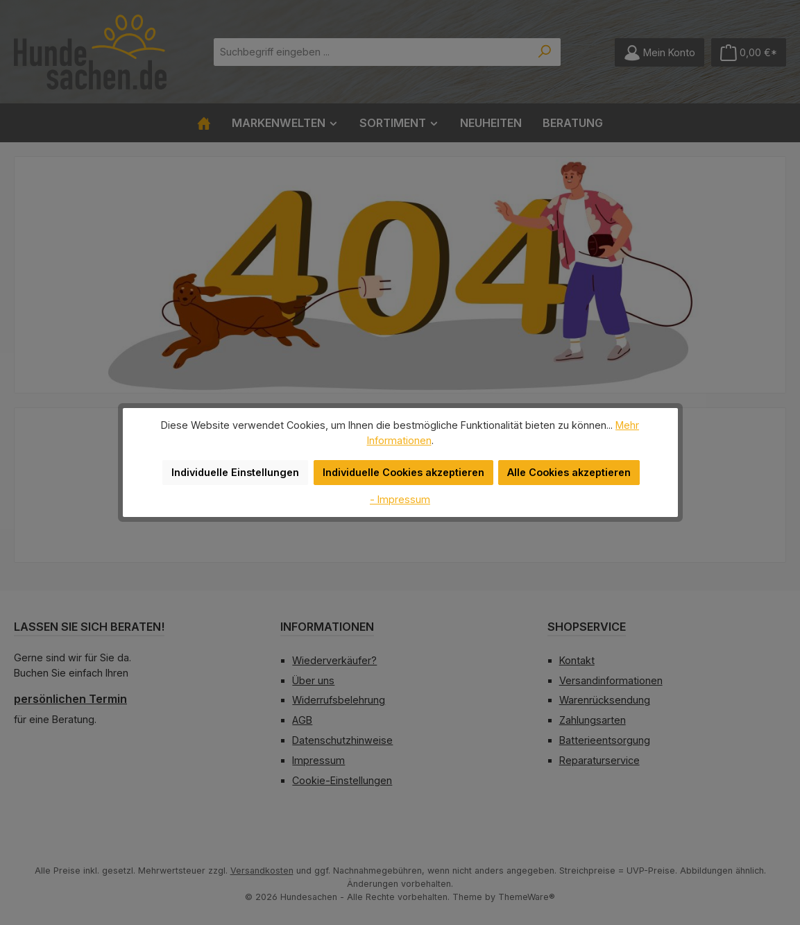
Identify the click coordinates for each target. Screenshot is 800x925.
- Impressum (400, 491)
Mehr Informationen (613, 432)
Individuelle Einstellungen (242, 464)
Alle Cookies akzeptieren (563, 464)
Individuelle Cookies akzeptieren (404, 464)
